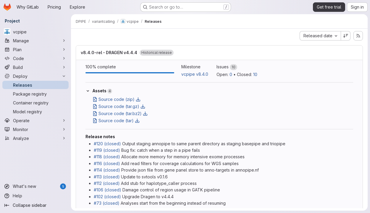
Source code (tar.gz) (119, 106)
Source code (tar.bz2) (120, 113)
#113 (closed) (107, 176)
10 (255, 74)
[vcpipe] (35, 32)
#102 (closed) (107, 196)
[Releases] (35, 85)
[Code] (35, 58)
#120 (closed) (107, 143)
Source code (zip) (116, 99)
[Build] (35, 67)
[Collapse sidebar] (35, 205)
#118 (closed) (107, 156)
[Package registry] (35, 94)
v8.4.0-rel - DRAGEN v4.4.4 (109, 52)
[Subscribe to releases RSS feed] (358, 36)
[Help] (35, 196)
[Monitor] (35, 129)
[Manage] (35, 40)
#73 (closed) (106, 203)
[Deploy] (35, 76)
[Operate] (35, 120)
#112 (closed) (107, 183)
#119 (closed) (107, 150)
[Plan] (35, 49)
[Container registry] (35, 103)
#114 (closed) (107, 169)
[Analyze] (35, 138)
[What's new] (35, 186)
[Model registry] (35, 111)
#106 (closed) (107, 189)
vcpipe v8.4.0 (194, 74)
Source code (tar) (116, 120)
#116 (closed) (107, 163)
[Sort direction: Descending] (345, 36)
